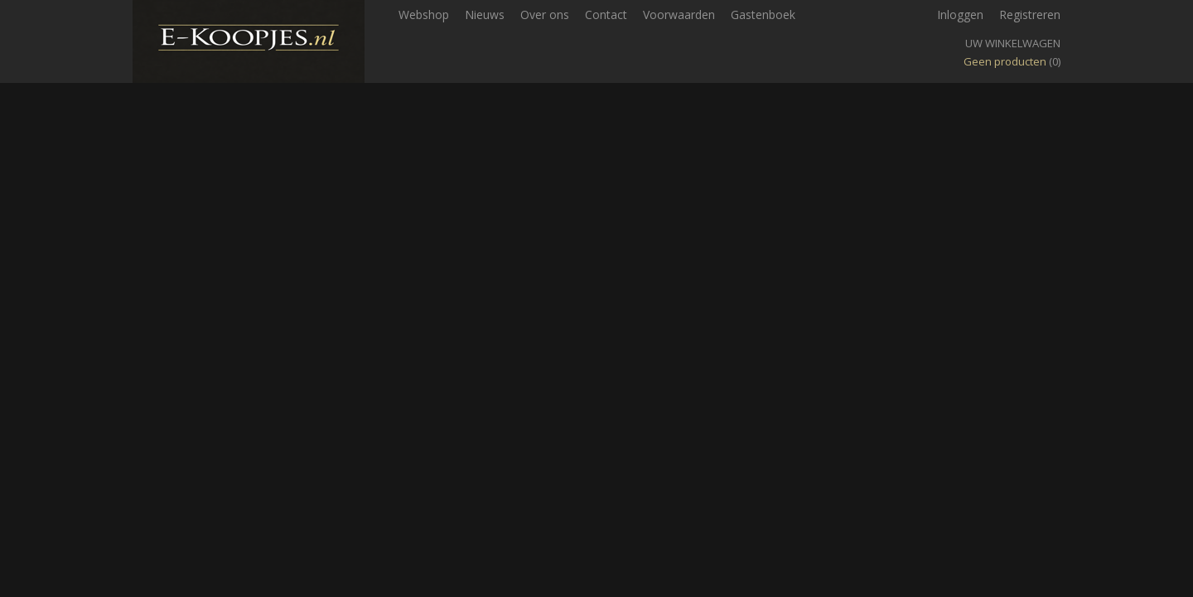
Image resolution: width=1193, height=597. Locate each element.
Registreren (1029, 14)
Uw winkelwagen (1012, 43)
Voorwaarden (679, 14)
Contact (606, 14)
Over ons (544, 14)
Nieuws (485, 14)
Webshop (423, 14)
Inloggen (960, 14)
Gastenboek (763, 14)
